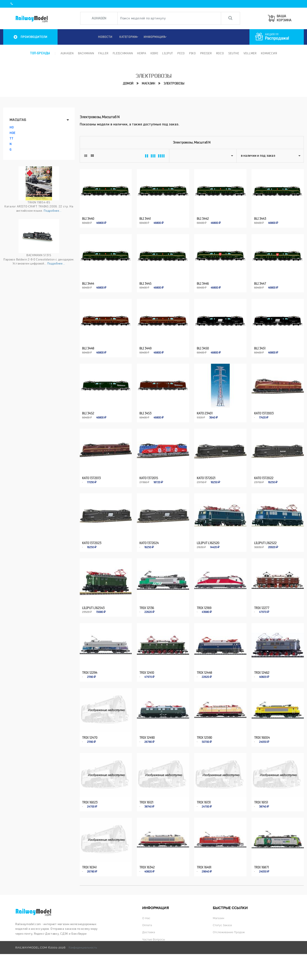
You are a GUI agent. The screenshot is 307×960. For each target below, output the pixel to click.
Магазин (148, 83)
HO (12, 127)
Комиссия (269, 53)
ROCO (220, 53)
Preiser (205, 53)
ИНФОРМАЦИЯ (156, 36)
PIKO (192, 53)
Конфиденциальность (83, 942)
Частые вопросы (154, 934)
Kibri (154, 53)
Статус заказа (223, 920)
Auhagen (66, 53)
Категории (129, 36)
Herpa (141, 53)
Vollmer (249, 53)
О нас (146, 913)
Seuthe (233, 53)
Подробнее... (52, 210)
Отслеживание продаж (229, 927)
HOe (12, 132)
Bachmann (86, 53)
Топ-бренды (39, 53)
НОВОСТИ (103, 37)
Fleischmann (122, 53)
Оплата (147, 920)
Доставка (149, 927)
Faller (103, 53)
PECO (180, 53)
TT (11, 138)
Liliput (167, 53)
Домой (128, 83)
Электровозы (174, 83)
